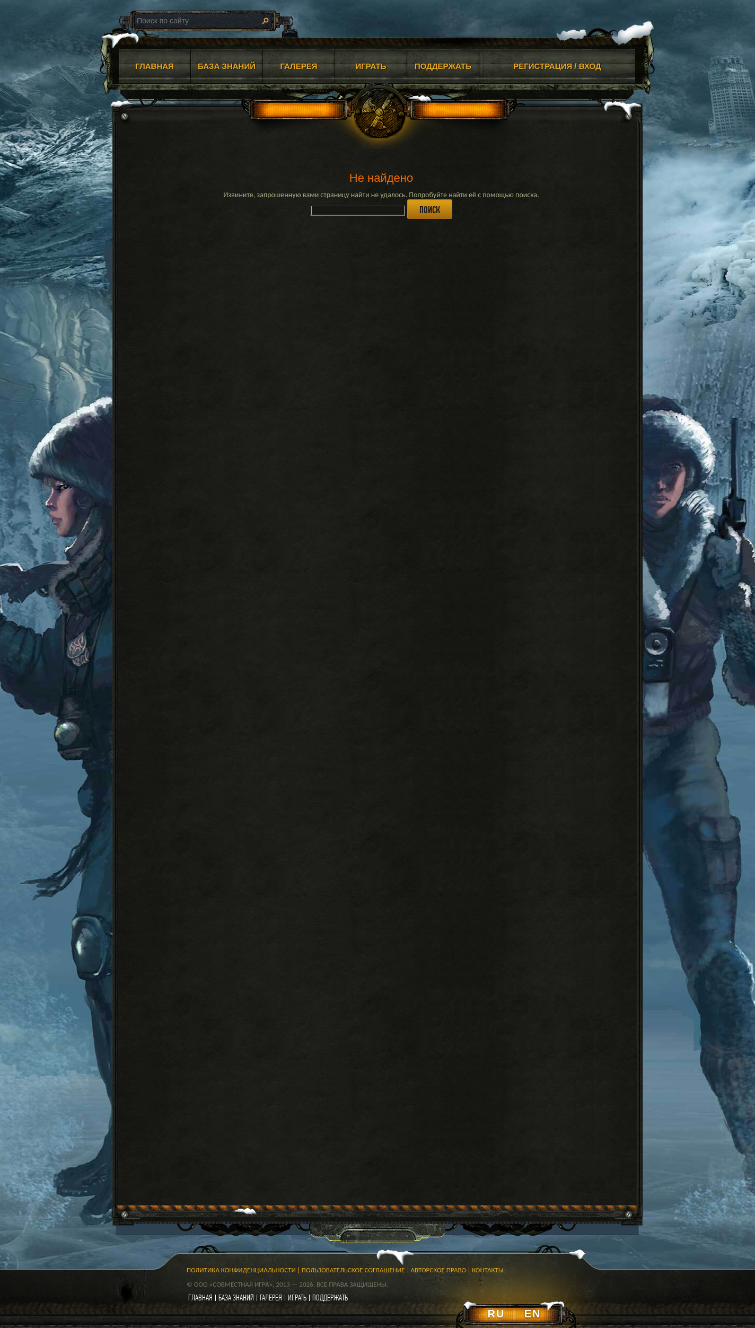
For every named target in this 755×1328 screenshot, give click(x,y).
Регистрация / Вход (557, 66)
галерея (271, 1297)
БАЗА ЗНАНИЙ (227, 66)
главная (200, 1297)
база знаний (236, 1297)
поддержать (330, 1297)
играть (297, 1297)
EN (532, 1314)
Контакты (488, 1270)
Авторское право (439, 1270)
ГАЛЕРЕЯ (299, 66)
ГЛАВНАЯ (154, 66)
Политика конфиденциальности (241, 1270)
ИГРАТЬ (370, 66)
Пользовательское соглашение (353, 1270)
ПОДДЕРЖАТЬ (443, 66)
